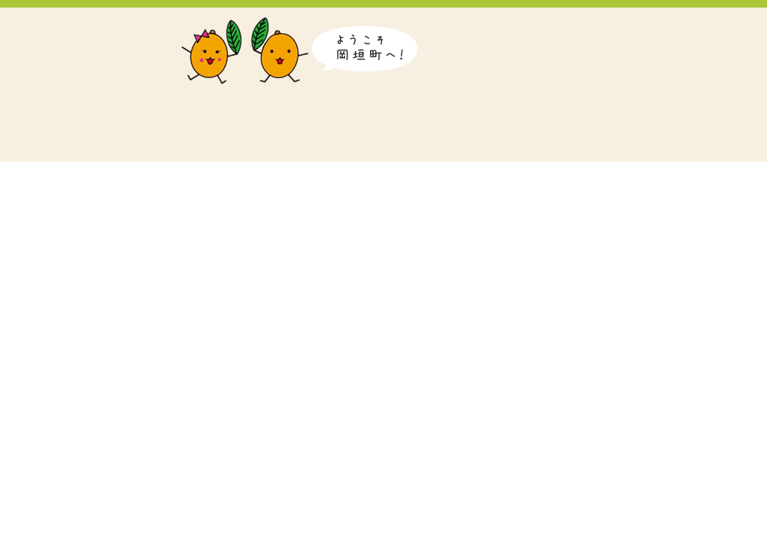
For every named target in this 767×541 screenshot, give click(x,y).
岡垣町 (79, 85)
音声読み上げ (478, 26)
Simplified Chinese (671, 26)
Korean (626, 26)
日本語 (536, 26)
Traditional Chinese (720, 26)
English (581, 26)
